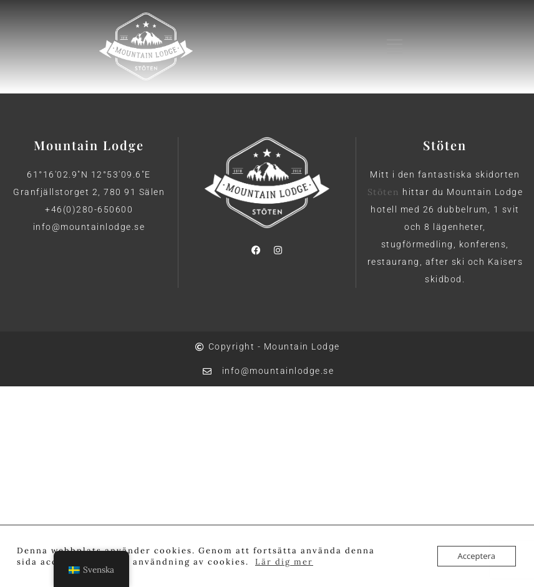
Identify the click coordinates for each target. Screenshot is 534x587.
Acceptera (476, 555)
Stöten (383, 192)
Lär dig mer (284, 561)
